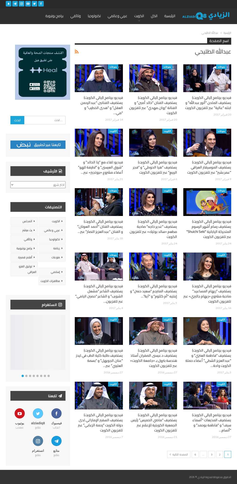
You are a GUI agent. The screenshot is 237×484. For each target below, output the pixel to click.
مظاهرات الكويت (50, 281)
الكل (154, 15)
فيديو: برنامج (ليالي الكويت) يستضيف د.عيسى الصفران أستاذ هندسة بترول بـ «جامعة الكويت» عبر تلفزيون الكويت (153, 358)
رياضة (56, 248)
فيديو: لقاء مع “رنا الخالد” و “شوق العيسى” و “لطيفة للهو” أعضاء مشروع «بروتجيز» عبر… (100, 167)
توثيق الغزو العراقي (27, 269)
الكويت (139, 15)
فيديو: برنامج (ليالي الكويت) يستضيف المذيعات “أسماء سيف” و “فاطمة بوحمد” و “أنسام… (211, 423)
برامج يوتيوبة (54, 15)
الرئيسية (169, 15)
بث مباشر (27, 230)
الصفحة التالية (179, 454)
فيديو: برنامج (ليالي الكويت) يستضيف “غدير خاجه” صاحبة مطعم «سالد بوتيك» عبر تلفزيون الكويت (153, 229)
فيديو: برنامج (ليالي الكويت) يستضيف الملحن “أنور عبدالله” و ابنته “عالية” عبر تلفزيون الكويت (208, 102)
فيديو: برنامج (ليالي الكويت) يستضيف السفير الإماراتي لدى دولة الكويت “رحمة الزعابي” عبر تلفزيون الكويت (100, 423)
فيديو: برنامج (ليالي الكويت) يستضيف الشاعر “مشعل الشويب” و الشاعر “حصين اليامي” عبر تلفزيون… (99, 294)
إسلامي (55, 272)
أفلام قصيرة (25, 257)
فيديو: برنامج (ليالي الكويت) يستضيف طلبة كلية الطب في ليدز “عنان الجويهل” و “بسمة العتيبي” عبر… (99, 358)
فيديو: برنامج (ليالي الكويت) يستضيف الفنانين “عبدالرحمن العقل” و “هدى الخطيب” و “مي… (102, 105)
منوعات (221, 66)
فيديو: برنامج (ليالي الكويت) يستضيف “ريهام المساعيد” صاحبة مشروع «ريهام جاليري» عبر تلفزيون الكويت (207, 294)
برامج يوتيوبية (24, 248)
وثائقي (75, 15)
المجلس (27, 221)
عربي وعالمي (117, 15)
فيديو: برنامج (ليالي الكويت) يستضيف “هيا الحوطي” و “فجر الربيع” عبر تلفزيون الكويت (155, 167)
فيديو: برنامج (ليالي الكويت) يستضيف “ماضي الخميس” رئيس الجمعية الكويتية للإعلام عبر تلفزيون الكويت (154, 423)
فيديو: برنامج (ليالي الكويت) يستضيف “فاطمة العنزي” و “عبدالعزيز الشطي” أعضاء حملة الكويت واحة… (208, 358)
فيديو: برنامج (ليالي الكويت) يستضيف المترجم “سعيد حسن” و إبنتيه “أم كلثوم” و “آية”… (153, 291)
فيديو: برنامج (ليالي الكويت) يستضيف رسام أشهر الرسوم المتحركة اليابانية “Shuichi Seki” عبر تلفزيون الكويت (208, 229)
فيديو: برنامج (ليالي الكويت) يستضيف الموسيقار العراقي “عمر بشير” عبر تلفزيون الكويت (209, 167)
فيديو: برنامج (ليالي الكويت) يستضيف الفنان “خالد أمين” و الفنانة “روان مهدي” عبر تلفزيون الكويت (153, 105)
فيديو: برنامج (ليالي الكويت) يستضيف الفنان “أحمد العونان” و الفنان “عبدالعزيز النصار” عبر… (100, 226)
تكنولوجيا (94, 15)
